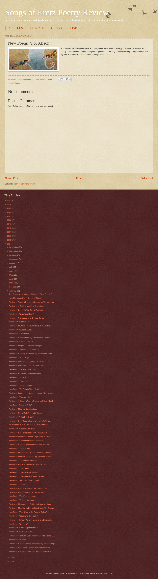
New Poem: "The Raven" (19, 334)
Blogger (109, 573)
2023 (9, 208)
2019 (9, 224)
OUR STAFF (36, 28)
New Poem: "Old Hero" (18, 524)
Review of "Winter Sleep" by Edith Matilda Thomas (29, 338)
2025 (9, 200)
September (14, 259)
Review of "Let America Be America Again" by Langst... (31, 393)
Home (79, 178)
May (11, 275)
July (11, 267)
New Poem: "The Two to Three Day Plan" (26, 389)
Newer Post (11, 178)
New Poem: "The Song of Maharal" (23, 528)
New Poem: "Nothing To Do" (20, 405)
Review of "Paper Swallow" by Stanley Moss (27, 492)
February (13, 287)
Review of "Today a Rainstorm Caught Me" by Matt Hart (31, 302)
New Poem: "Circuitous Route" (21, 314)
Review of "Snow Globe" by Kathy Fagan (25, 413)
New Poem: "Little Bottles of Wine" (23, 460)
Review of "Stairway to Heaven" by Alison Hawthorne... (31, 354)
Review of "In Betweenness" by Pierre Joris (26, 365)
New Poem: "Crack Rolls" (19, 468)
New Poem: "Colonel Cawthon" (21, 500)
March (12, 283)
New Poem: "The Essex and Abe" (22, 496)
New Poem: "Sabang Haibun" (21, 385)
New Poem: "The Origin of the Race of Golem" (28, 512)
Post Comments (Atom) (26, 184)
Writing (17, 83)
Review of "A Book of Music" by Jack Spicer (27, 306)
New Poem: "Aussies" (18, 540)
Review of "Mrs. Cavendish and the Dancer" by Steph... (31, 508)
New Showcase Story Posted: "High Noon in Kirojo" (30, 437)
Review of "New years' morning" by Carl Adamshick (30, 551)
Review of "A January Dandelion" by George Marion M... (32, 536)
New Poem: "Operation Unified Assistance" (26, 441)
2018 (9, 228)
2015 (9, 240)
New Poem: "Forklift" (17, 484)
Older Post (147, 178)
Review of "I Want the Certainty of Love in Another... (30, 326)
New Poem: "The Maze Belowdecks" (24, 472)
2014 (9, 244)
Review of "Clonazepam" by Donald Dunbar (27, 318)
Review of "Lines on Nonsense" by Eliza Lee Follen (30, 457)
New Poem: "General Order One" (22, 369)
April (11, 279)
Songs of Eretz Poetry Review (57, 12)
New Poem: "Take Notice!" (19, 449)
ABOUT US (15, 28)
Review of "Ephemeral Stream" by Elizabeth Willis (29, 548)
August (12, 263)
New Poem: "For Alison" (19, 377)
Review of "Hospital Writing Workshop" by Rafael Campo (32, 544)
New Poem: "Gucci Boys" (19, 357)
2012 (9, 562)
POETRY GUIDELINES (64, 28)
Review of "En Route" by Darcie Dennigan (26, 310)
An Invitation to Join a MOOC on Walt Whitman (28, 425)
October (12, 255)
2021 (9, 216)
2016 (9, 236)
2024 (9, 204)
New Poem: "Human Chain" (20, 532)
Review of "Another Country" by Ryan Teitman (28, 488)
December (13, 247)
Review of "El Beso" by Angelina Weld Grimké (28, 464)
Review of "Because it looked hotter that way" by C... (30, 445)
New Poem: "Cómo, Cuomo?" (21, 342)
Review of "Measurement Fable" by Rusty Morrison (30, 504)
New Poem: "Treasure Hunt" (20, 397)
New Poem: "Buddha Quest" (20, 330)
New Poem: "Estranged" (19, 381)
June (11, 271)
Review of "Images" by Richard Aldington (25, 346)
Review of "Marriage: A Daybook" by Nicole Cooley (29, 361)
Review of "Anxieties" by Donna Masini (25, 373)
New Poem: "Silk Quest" (19, 322)
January (12, 291)
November (13, 251)
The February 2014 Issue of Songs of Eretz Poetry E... (31, 294)
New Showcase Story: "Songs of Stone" (25, 298)
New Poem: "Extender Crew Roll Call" (24, 350)
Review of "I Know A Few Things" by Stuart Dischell (30, 453)
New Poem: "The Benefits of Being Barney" (26, 476)
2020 (9, 220)
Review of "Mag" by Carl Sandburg (23, 409)
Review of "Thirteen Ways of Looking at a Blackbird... (30, 520)
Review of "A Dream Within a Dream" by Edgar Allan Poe (32, 401)
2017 (9, 232)
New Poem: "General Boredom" (22, 429)
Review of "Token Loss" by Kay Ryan (24, 480)
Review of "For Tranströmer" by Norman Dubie (28, 433)
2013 (9, 558)
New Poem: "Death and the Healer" (23, 516)
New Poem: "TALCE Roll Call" (21, 417)
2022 (9, 212)
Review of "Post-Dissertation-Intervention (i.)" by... (29, 421)
